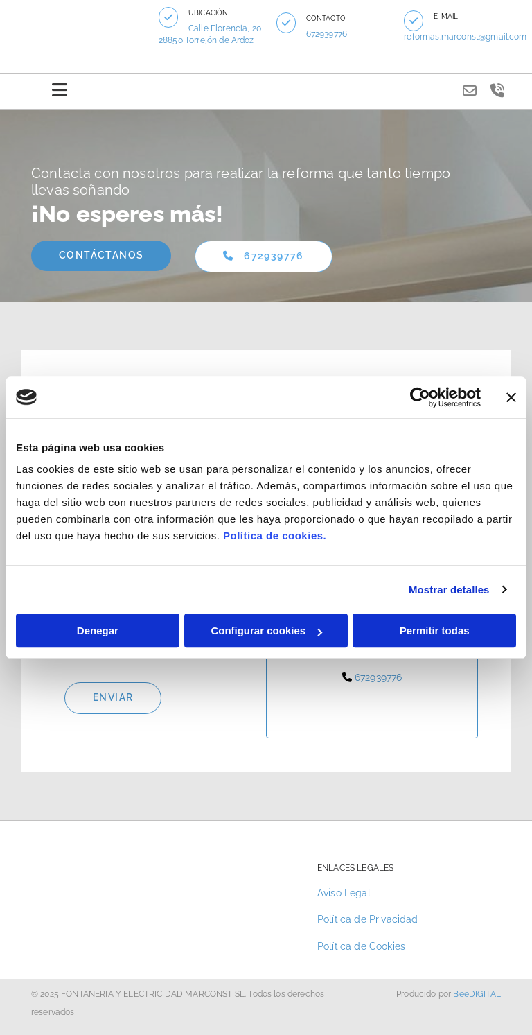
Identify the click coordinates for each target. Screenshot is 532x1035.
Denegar (97, 630)
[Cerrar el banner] (511, 397)
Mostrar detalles (449, 589)
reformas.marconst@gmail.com (466, 37)
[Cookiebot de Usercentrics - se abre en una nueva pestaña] (420, 397)
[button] (169, 17)
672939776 (326, 34)
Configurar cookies (266, 630)
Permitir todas (435, 630)
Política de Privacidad (367, 919)
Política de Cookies (361, 946)
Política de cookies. (274, 535)
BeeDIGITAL (477, 994)
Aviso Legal (344, 892)
